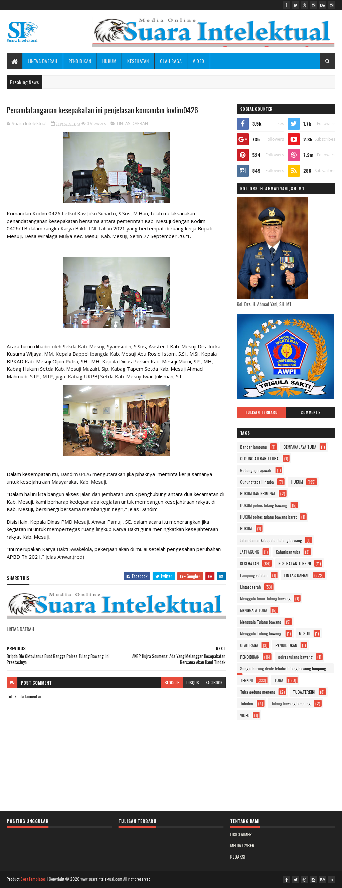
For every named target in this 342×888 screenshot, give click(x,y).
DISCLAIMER (240, 834)
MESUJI (304, 633)
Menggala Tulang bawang (260, 622)
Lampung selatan (254, 575)
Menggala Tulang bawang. (261, 633)
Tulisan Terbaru (261, 412)
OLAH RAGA (171, 60)
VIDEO (198, 60)
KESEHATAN (138, 60)
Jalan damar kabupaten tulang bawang (271, 540)
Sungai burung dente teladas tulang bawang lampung (283, 668)
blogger (172, 682)
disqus (192, 682)
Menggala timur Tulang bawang (265, 598)
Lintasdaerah (250, 587)
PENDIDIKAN (79, 60)
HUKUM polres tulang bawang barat (268, 517)
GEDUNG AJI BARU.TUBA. (260, 458)
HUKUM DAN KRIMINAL (258, 493)
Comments (310, 412)
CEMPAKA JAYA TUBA (300, 447)
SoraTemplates (33, 879)
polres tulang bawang (295, 657)
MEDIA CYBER (242, 845)
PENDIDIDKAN (286, 645)
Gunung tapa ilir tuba (257, 482)
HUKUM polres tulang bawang (263, 505)
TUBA (278, 680)
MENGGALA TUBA (253, 610)
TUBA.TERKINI (304, 692)
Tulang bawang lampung (291, 703)
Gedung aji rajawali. (256, 470)
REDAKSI (237, 856)
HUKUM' (246, 528)
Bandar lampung (253, 447)
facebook (214, 682)
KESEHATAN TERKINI (295, 563)
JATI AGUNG (249, 552)
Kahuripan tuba (288, 552)
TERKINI (246, 680)
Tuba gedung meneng (257, 692)
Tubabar (246, 703)
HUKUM (109, 60)
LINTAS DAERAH (42, 60)
